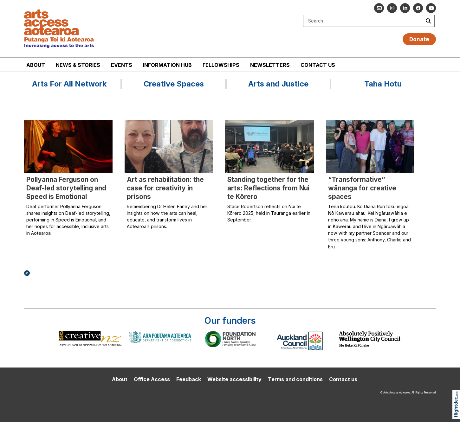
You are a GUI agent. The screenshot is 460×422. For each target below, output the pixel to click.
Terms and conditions (295, 379)
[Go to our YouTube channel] (431, 8)
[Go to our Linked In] (405, 8)
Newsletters (270, 65)
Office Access (152, 379)
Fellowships (221, 65)
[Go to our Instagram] (392, 8)
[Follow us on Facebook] (418, 8)
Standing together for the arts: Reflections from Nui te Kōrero (268, 188)
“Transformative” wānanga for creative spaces (362, 188)
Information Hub (167, 65)
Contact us (318, 65)
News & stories (78, 65)
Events (121, 65)
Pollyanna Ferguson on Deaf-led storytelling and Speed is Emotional (66, 188)
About (35, 65)
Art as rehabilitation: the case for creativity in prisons (165, 188)
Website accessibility (234, 379)
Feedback (188, 379)
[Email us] (379, 8)
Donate (419, 39)
